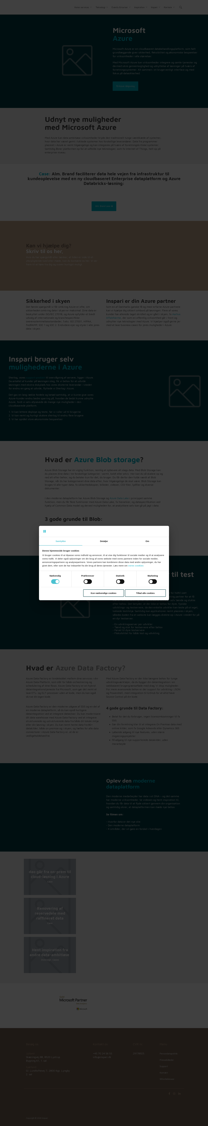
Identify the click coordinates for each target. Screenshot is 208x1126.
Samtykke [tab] (61, 541)
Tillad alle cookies (145, 593)
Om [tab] (147, 541)
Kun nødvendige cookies (103, 593)
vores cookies (136, 566)
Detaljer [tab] (104, 541)
